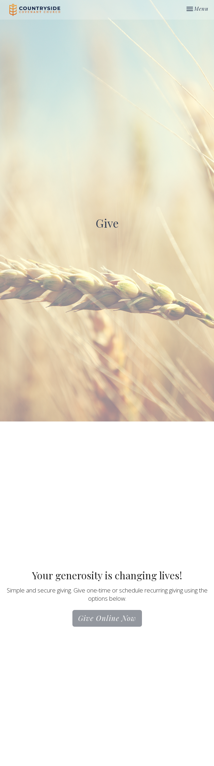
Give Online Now (107, 618)
